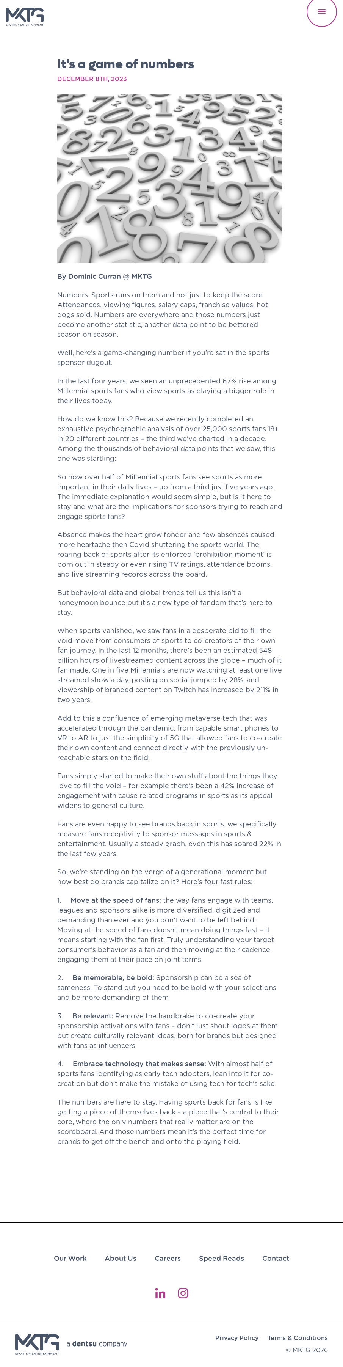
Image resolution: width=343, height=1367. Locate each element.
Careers (168, 1258)
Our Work (70, 1258)
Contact (275, 1258)
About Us (120, 1258)
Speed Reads (221, 1258)
